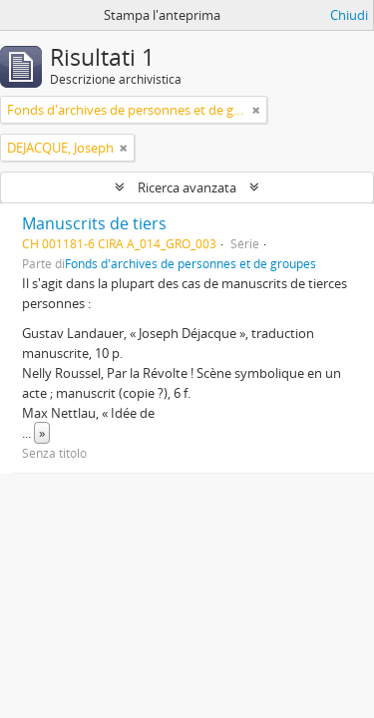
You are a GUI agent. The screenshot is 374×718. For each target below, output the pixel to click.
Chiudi (349, 15)
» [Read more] (42, 433)
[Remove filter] (256, 110)
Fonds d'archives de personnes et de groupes (190, 263)
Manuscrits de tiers (94, 223)
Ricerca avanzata (187, 187)
